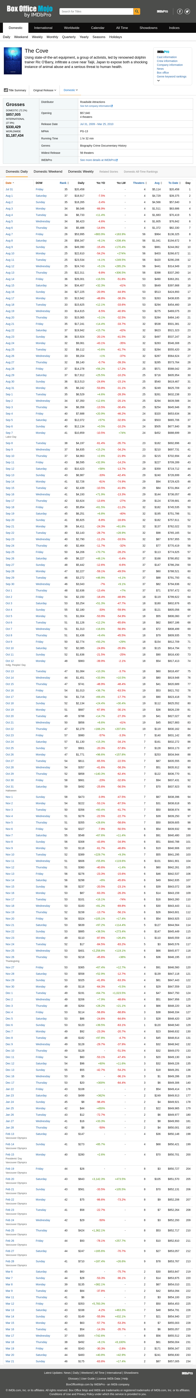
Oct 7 (9, 628)
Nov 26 (10, 957)
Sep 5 (9, 420)
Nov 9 (9, 848)
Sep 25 (10, 552)
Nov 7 (9, 835)
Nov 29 (10, 980)
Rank (63, 182)
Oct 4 (9, 609)
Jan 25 (10, 1108)
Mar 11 (10, 1297)
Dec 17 (10, 1082)
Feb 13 (10, 1133)
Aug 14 (10, 279)
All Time (122, 28)
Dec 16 (10, 1076)
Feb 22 (10, 1199)
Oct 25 (10, 748)
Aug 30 (10, 381)
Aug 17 (10, 298)
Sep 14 (10, 481)
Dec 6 (9, 1025)
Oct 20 (10, 716)
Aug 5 (9, 221)
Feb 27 (10, 1251)
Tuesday (41, 214)
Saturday (41, 195)
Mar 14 (10, 1316)
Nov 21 (10, 925)
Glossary (73, 1378)
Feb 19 (10, 1168)
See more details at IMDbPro (99, 160)
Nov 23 (10, 937)
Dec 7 (9, 1031)
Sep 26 (10, 558)
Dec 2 (9, 999)
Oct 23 (10, 735)
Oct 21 (10, 722)
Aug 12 (10, 266)
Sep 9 (9, 449)
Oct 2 (9, 596)
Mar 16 (10, 1329)
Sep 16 (10, 494)
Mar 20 (10, 1354)
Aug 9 (9, 247)
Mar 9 (9, 1290)
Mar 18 (10, 1342)
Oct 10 (10, 648)
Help (125, 1378)
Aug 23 (10, 336)
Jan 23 (10, 1095)
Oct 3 (9, 603)
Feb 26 (10, 1240)
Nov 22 (10, 931)
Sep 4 (9, 413)
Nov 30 (10, 986)
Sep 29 (10, 577)
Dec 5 (9, 1018)
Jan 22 (10, 1089)
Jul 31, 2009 (87, 124)
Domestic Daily (17, 171)
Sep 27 (10, 564)
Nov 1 (9, 796)
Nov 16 (10, 893)
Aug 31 (10, 387)
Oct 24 (10, 741)
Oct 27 (10, 760)
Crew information (167, 61)
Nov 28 (10, 973)
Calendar (98, 28)
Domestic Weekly (81, 171)
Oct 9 (9, 641)
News (160, 68)
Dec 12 (10, 1063)
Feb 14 (10, 1144)
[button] (172, 78)
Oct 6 (9, 622)
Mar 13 (10, 1310)
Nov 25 (10, 950)
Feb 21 (10, 1189)
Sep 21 (10, 526)
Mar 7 (9, 1278)
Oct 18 (10, 703)
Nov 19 (10, 912)
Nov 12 (10, 867)
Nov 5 (9, 822)
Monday (41, 208)
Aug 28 (10, 368)
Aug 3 (9, 208)
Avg (157, 182)
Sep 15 (10, 487)
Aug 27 (10, 362)
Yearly (84, 37)
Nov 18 (10, 905)
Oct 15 (10, 684)
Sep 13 (10, 475)
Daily (6, 37)
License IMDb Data (108, 1378)
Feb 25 (10, 1230)
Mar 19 (10, 1348)
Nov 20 (10, 918)
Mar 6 (9, 1271)
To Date (173, 182)
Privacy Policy (85, 1394)
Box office (163, 72)
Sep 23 (10, 539)
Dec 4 (9, 1012)
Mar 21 (10, 1361)
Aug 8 (9, 240)
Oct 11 (10, 654)
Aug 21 (10, 323)
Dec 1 (9, 993)
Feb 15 (10, 1154)
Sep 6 (9, 426)
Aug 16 (10, 291)
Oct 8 (9, 635)
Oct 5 (9, 616)
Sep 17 (10, 500)
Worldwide (71, 28)
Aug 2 (9, 202)
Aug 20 (10, 317)
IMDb (114, 1384)
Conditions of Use (60, 1394)
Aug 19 (10, 311)
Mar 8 (9, 1284)
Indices (174, 28)
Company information (170, 64)
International (43, 28)
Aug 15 (10, 285)
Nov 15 (10, 886)
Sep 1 (9, 394)
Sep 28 (10, 571)
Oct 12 (10, 660)
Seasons (99, 37)
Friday (39, 189)
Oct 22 (10, 728)
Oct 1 (9, 590)
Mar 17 (10, 1335)
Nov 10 (10, 854)
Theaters (138, 182)
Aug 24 (10, 343)
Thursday (41, 227)
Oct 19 (10, 709)
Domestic (16, 28)
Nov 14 (10, 880)
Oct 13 (10, 671)
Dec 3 (9, 1005)
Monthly (52, 37)
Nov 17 (10, 899)
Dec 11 (10, 1057)
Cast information (167, 57)
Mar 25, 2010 (105, 124)
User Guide (88, 1378)
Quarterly (69, 37)
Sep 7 (9, 432)
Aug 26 (10, 355)
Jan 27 (10, 1121)
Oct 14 (10, 677)
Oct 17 (10, 696)
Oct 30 (10, 780)
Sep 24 (10, 545)
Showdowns (149, 28)
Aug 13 (10, 272)
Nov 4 (9, 816)
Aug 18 (10, 304)
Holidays (115, 37)
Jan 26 (10, 1114)
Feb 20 (10, 1179)
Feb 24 (10, 1220)
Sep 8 (9, 443)
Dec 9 (9, 1044)
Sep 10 (10, 455)
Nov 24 (10, 944)
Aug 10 (10, 253)
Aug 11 (10, 259)
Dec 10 (10, 1050)
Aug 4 (9, 214)
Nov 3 (9, 809)
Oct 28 (10, 767)
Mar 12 (10, 1303)
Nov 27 (10, 967)
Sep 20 (10, 520)
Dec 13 (10, 1069)
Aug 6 (9, 227)
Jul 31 (9, 189)
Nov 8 (9, 841)
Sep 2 (9, 400)
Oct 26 (10, 754)
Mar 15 (10, 1322)
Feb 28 (10, 1261)
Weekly (37, 37)
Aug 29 (10, 375)
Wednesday (43, 221)
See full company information (96, 106)
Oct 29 (10, 773)
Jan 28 (10, 1127)
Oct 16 (10, 690)
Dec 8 (9, 1037)
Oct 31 (10, 786)
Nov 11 (10, 860)
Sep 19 (10, 513)
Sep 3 (9, 407)
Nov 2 (9, 803)
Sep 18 (10, 507)
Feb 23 (10, 1209)
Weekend (21, 37)
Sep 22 (10, 532)
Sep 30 (10, 584)
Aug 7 (9, 234)
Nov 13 (10, 873)
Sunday (40, 202)
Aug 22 (10, 330)
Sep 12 (10, 468)
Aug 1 (9, 195)
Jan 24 (10, 1101)
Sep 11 (10, 462)
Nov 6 (9, 828)
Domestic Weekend (48, 171)
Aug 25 (10, 349)
